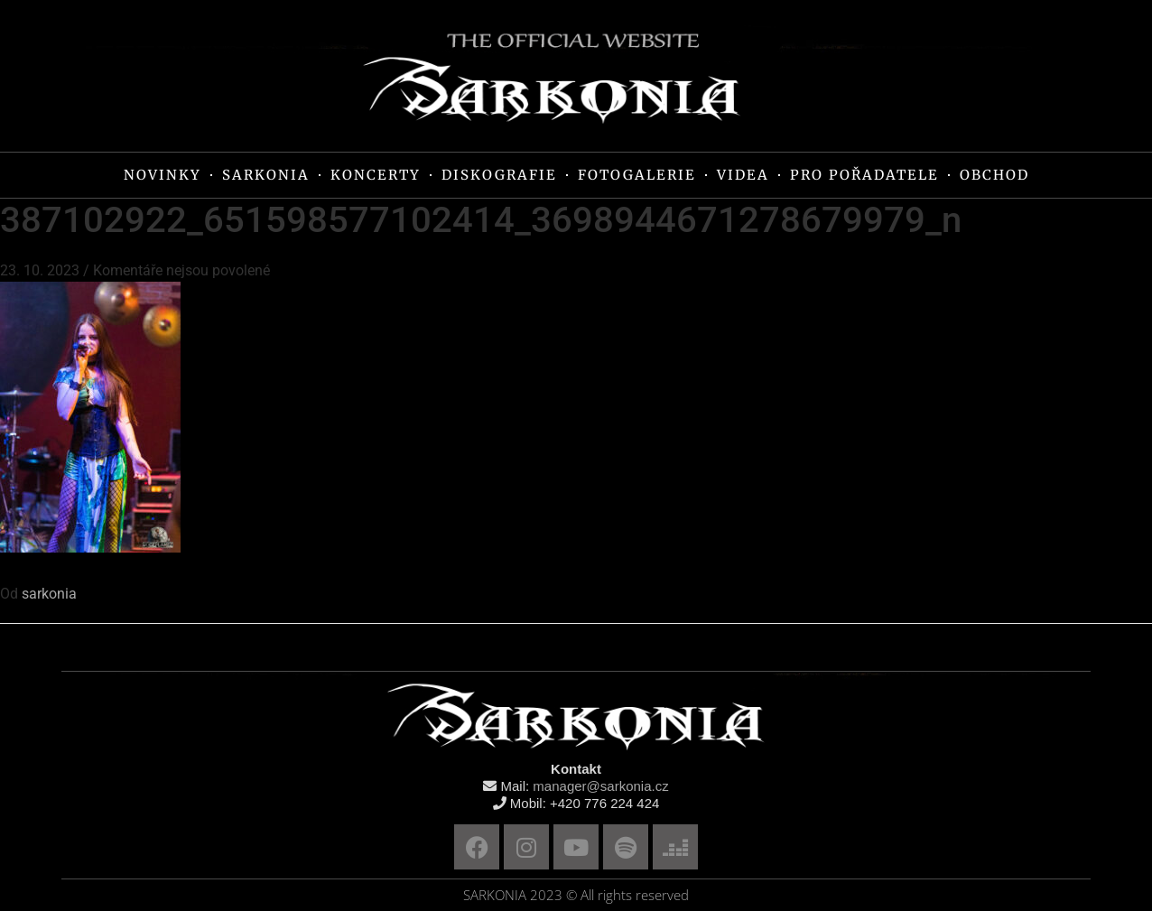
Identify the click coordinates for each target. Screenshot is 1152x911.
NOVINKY (162, 174)
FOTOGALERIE (637, 174)
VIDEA (743, 174)
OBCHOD (994, 174)
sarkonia (49, 593)
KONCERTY (375, 174)
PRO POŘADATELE (864, 174)
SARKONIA (266, 174)
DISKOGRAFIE (499, 174)
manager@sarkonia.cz (600, 786)
